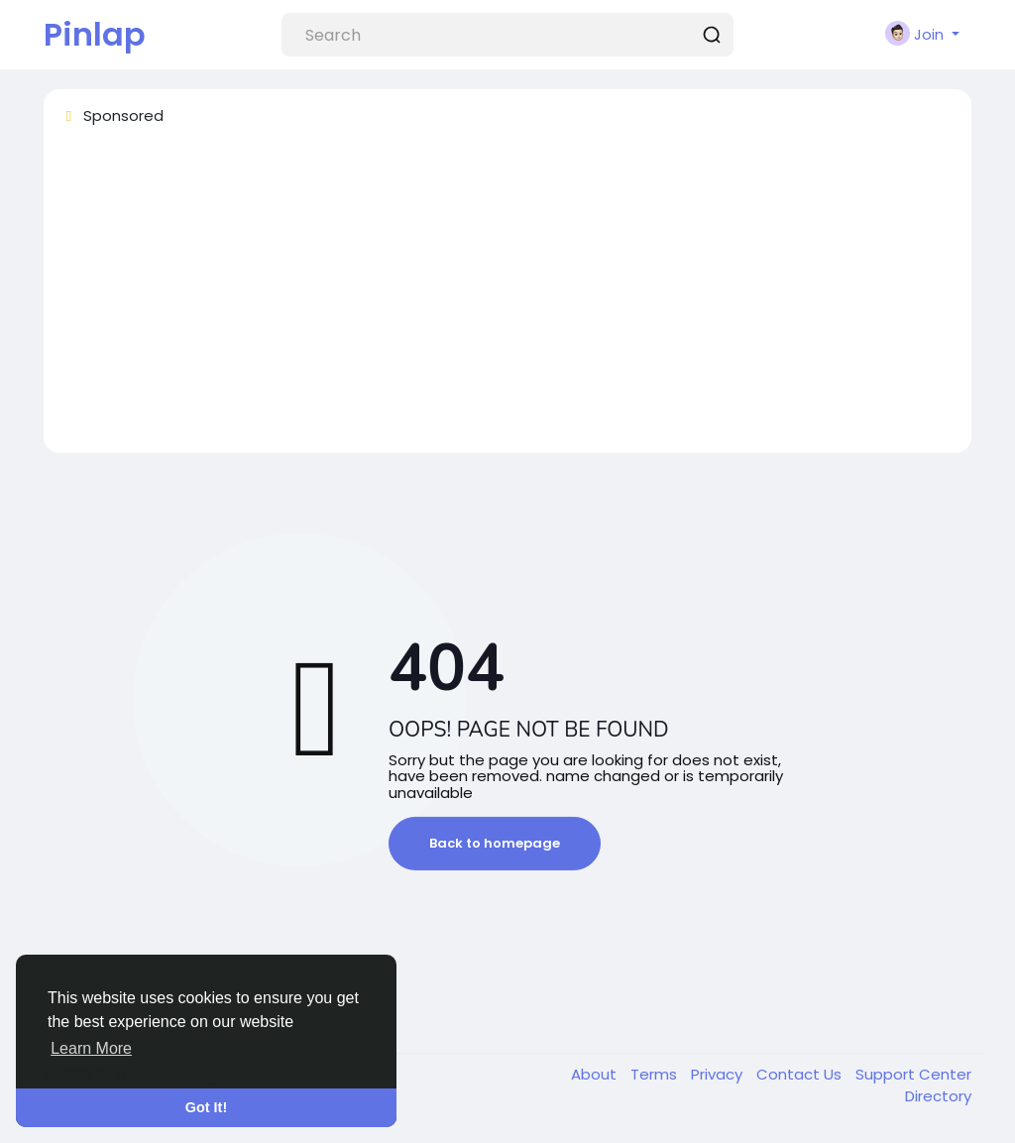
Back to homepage (494, 843)
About (595, 1074)
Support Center (913, 1074)
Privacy (718, 1074)
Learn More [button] (91, 1048)
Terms (655, 1074)
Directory (938, 1096)
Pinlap (95, 34)
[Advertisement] (507, 298)
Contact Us (801, 1074)
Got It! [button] (206, 1107)
